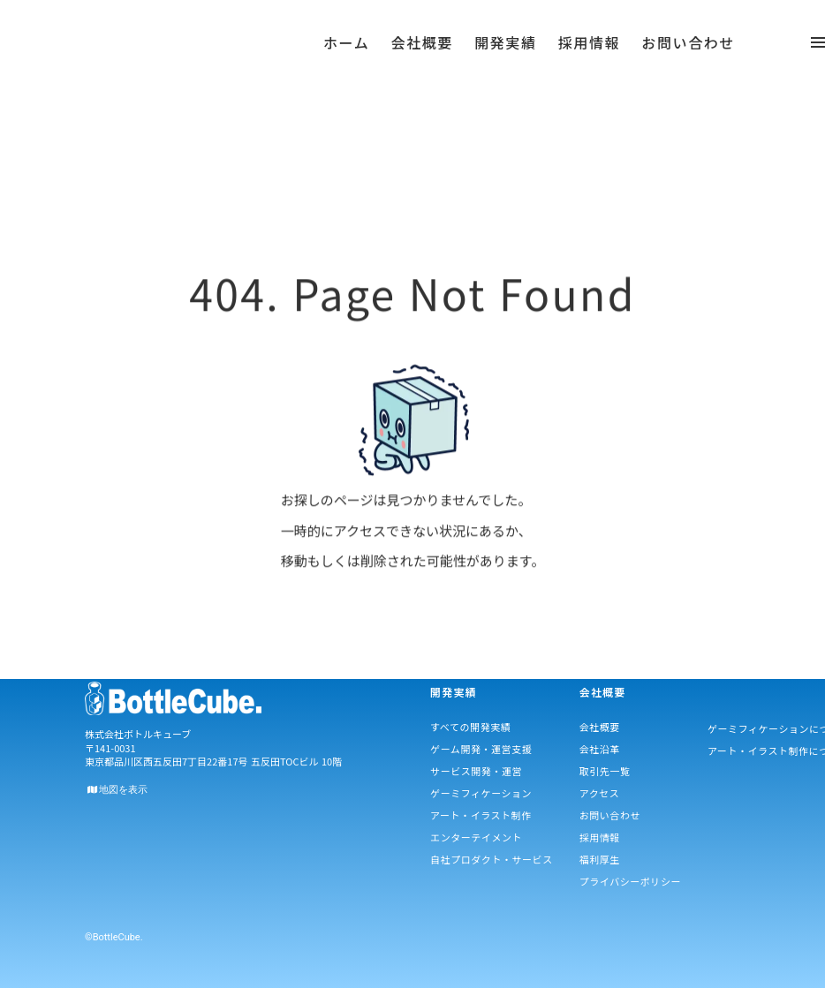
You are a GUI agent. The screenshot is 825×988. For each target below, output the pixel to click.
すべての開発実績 (470, 727)
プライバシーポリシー (630, 881)
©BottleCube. (114, 937)
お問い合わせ (609, 815)
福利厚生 (599, 859)
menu (255, 48)
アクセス (599, 793)
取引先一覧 (605, 771)
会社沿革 (599, 749)
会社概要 (599, 727)
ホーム (346, 57)
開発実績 (505, 57)
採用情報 (599, 837)
